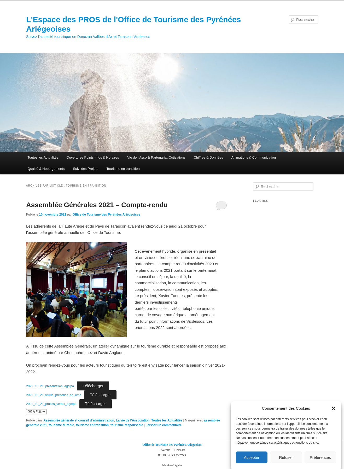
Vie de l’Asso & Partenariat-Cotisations (156, 157)
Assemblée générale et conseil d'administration (78, 420)
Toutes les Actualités (42, 157)
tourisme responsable (126, 425)
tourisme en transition (92, 425)
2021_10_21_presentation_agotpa (50, 386)
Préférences (320, 461)
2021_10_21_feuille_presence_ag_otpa (53, 395)
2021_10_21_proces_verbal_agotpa (51, 404)
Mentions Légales (172, 465)
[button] (333, 412)
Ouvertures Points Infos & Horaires (93, 157)
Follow (36, 412)
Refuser (286, 461)
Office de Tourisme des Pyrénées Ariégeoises (106, 214)
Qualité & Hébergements (46, 169)
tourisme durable (61, 425)
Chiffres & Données (208, 157)
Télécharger (93, 386)
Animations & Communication (253, 157)
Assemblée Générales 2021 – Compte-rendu (97, 205)
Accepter (251, 461)
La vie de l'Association (133, 420)
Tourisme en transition (122, 169)
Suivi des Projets (85, 169)
